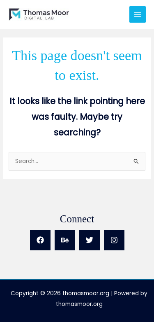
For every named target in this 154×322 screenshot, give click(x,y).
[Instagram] (114, 240)
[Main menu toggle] (137, 14)
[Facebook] (40, 240)
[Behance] (65, 240)
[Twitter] (89, 240)
